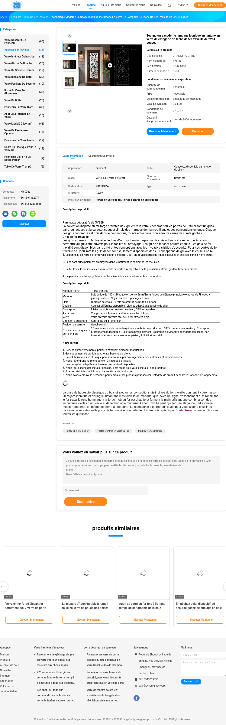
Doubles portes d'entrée (150, 431)
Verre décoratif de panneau (24, 41)
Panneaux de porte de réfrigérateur (24, 158)
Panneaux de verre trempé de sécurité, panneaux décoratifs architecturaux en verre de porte (105, 677)
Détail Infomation (73, 155)
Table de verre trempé (24, 166)
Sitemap (5, 675)
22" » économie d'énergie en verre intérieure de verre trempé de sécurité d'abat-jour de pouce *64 (56, 678)
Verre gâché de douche (24, 63)
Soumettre (86, 501)
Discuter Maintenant (210, 5)
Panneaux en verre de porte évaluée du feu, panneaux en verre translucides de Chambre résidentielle (105, 660)
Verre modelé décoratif (24, 124)
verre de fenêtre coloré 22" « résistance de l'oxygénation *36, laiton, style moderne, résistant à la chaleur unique (104, 695)
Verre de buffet (24, 100)
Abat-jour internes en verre (24, 115)
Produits (5, 659)
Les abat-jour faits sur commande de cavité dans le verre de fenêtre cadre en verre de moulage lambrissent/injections (55, 695)
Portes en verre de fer (77, 431)
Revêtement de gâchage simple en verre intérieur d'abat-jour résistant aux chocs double (55, 660)
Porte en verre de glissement (24, 92)
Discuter (24, 223)
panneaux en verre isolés (24, 140)
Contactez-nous (186, 410)
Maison (4, 654)
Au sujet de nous (9, 665)
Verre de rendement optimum (24, 132)
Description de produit (101, 155)
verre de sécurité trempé (24, 70)
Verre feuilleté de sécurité (24, 84)
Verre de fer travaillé (24, 50)
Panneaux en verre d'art (24, 107)
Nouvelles (5, 670)
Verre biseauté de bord (24, 77)
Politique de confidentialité (8, 689)
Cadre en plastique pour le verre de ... (24, 148)
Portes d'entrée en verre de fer (113, 431)
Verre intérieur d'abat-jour (24, 56)
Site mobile (6, 680)
